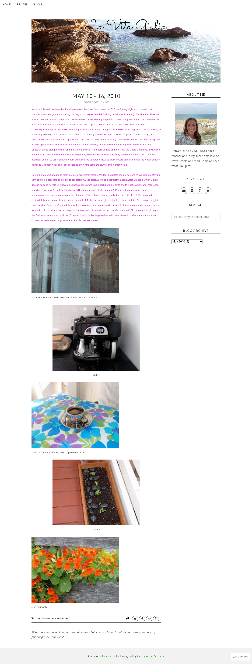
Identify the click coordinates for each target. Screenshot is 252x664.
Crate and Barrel (104, 124)
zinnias (52, 119)
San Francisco (61, 618)
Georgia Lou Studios (150, 656)
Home (7, 4)
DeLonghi (131, 129)
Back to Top (240, 656)
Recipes (22, 4)
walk (129, 144)
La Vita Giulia (126, 26)
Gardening (43, 618)
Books (37, 4)
